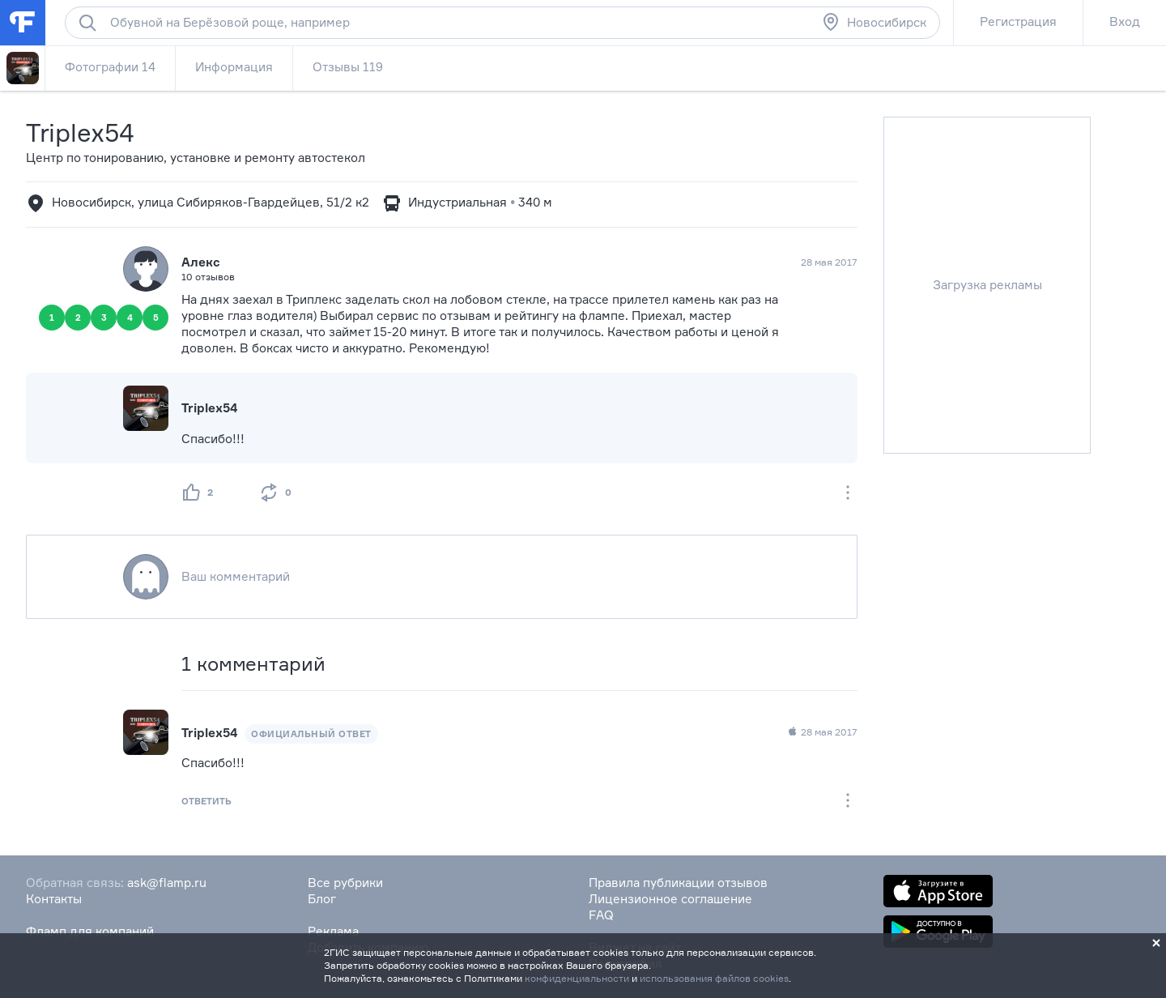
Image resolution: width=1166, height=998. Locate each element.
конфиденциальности (577, 978)
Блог (322, 898)
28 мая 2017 (821, 732)
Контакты (54, 898)
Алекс (200, 262)
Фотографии (110, 67)
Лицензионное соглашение (670, 898)
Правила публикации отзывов (678, 882)
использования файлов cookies (714, 978)
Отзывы (348, 67)
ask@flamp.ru (166, 882)
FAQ (601, 915)
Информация (234, 67)
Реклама (333, 931)
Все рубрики (345, 882)
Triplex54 (80, 132)
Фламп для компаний (90, 931)
